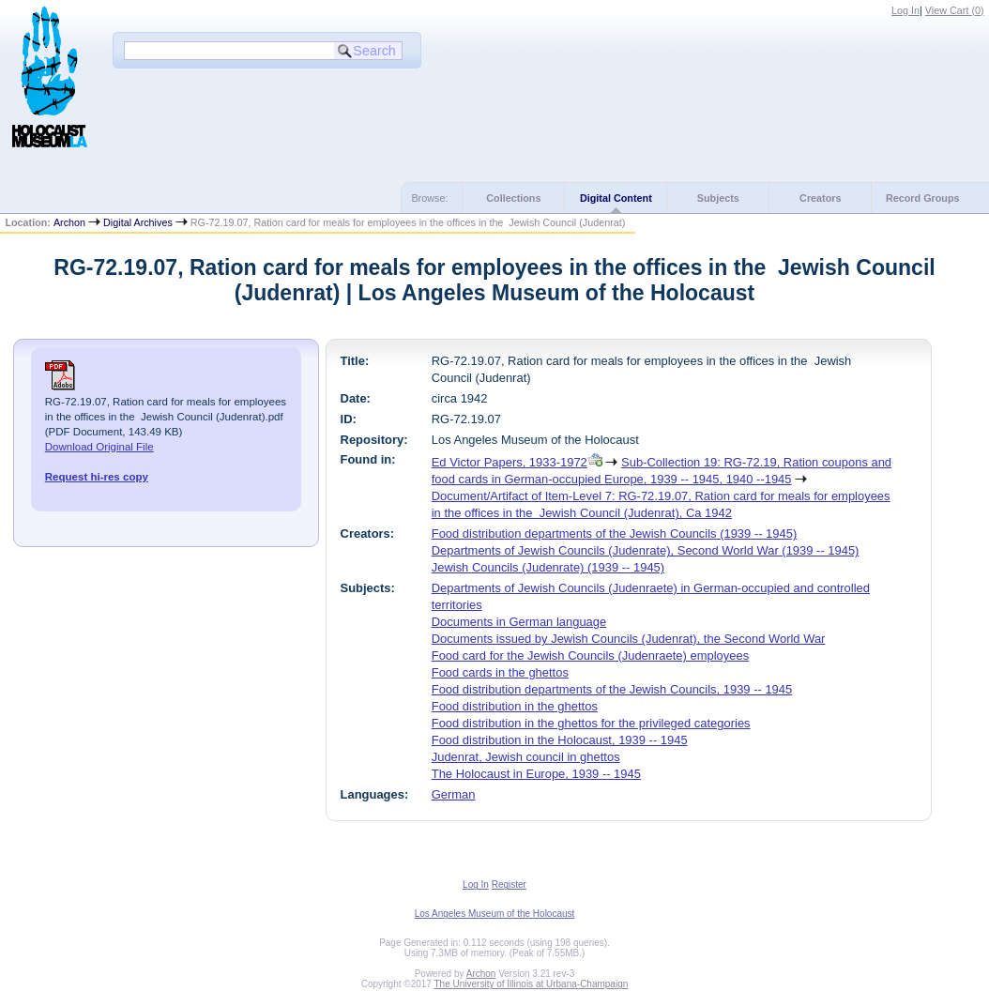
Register (509, 884)
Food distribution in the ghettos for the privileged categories (591, 723)
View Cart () (954, 10)
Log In (905, 10)
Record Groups (923, 198)
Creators (820, 198)
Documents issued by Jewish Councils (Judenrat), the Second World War (629, 639)
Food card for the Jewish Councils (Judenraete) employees (590, 655)
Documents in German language (519, 622)
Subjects (718, 198)
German (454, 794)
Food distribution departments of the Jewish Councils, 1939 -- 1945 (612, 689)
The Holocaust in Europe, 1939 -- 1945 (536, 774)
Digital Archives (138, 222)
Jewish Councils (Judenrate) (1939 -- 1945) (548, 567)
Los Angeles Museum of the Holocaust (495, 913)
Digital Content (616, 198)
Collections (513, 198)
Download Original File (99, 446)
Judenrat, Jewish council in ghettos (526, 757)
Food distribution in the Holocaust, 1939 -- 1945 (560, 740)
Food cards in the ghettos (500, 672)
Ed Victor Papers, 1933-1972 (509, 462)
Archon (69, 222)
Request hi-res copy (96, 476)
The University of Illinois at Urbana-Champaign (531, 984)
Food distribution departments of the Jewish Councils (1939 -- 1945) (615, 533)
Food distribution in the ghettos (515, 706)
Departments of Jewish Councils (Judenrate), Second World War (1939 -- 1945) (646, 550)
